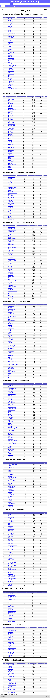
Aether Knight (11, 494)
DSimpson (10, 135)
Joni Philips (10, 78)
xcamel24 (10, 609)
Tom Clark (10, 273)
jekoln (9, 214)
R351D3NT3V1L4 (12, 313)
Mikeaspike (10, 329)
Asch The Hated (11, 480)
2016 (23, 4)
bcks (9, 537)
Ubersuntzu (10, 526)
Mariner (10, 295)
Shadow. (10, 352)
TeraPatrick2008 (12, 682)
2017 (25, 4)
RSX (9, 497)
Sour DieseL (11, 203)
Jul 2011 (27, 6)
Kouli (9, 72)
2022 (37, 4)
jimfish (9, 465)
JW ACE (10, 618)
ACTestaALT (11, 52)
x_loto (9, 190)
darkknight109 (11, 599)
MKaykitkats (11, 198)
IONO (9, 447)
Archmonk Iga (11, 277)
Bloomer (10, 261)
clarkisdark (10, 269)
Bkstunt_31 (10, 272)
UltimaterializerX (12, 280)
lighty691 (10, 558)
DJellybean (10, 144)
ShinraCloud (11, 643)
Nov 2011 (43, 6)
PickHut (10, 293)
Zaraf (9, 184)
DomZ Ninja (11, 58)
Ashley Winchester (12, 291)
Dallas (9, 333)
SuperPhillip (11, 244)
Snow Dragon (11, 71)
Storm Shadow (11, 692)
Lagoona (10, 358)
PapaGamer (11, 619)
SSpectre (10, 613)
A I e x (9, 50)
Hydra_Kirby (11, 430)
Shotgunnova (11, 34)
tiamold (9, 370)
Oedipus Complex (12, 443)
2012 (14, 4)
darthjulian (10, 298)
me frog (10, 151)
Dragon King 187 (12, 361)
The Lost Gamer (12, 33)
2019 (30, 4)
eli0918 (9, 341)
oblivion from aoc (12, 648)
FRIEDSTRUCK (12, 611)
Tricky (9, 82)
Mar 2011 (11, 6)
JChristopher (11, 156)
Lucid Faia (10, 207)
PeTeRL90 (10, 66)
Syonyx (10, 141)
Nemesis (10, 68)
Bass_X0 (10, 566)
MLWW (9, 484)
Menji (9, 357)
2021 (34, 4)
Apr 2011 (15, 6)
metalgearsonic (11, 595)
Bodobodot (10, 338)
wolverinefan (11, 231)
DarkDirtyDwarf (11, 486)
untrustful (10, 325)
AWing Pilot (10, 195)
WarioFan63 (11, 561)
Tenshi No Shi (11, 282)
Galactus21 (10, 257)
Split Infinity (11, 99)
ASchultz (10, 18)
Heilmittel (10, 584)
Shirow (9, 270)
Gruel (9, 234)
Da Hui (9, 27)
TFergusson (11, 148)
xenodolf (10, 263)
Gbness (10, 76)
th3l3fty (9, 373)
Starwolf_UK (11, 633)
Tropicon (10, 453)
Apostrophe (10, 206)
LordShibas (10, 253)
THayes (10, 23)
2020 (32, 4)
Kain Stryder (11, 163)
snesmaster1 (11, 179)
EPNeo (9, 405)
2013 (16, 4)
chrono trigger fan (12, 569)
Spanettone (11, 113)
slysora (10, 608)
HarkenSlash (11, 559)
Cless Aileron (11, 506)
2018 (27, 4)
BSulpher (10, 26)
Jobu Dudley (11, 434)
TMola (9, 646)
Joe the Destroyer (12, 238)
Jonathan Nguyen (12, 407)
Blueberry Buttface (12, 440)
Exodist (9, 292)
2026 (46, 4)
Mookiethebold (11, 320)
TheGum (10, 60)
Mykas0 (10, 90)
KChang (10, 40)
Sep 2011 (35, 6)
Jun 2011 (23, 6)
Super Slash (11, 128)
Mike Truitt (10, 310)
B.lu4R (9, 158)
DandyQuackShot (12, 260)
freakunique (10, 326)
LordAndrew (11, 518)
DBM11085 (10, 21)
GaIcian (10, 598)
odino (9, 20)
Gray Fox (10, 142)
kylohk (9, 112)
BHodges (10, 44)
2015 (20, 4)
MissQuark (10, 653)
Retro (9, 251)
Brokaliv (10, 489)
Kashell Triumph (12, 247)
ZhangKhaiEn (11, 689)
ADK (9, 75)
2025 (44, 4)
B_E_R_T (10, 478)
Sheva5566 (10, 505)
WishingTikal (11, 276)
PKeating (10, 204)
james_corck (11, 600)
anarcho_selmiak (12, 187)
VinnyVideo (10, 37)
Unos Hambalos (12, 685)
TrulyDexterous (11, 79)
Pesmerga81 (11, 543)
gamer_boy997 (11, 572)
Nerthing (10, 670)
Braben (9, 248)
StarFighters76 (11, 177)
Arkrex (9, 241)
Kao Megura (11, 62)
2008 (4, 4)
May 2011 (19, 6)
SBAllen (10, 418)
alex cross (10, 349)
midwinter (10, 266)
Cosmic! (10, 520)
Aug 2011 (31, 6)
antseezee (10, 47)
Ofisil (9, 243)
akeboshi (10, 585)
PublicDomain (11, 39)
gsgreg (9, 336)
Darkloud (10, 492)
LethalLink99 (11, 546)
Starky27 (10, 312)
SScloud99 (10, 639)
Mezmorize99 (11, 368)
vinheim (10, 145)
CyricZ (9, 43)
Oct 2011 (39, 6)
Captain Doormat (12, 345)
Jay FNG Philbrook (12, 427)
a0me (9, 531)
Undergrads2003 (12, 408)
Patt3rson (10, 134)
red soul (10, 616)
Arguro (9, 362)
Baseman (10, 335)
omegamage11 (11, 649)
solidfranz (10, 500)
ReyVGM (10, 194)
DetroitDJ (10, 132)
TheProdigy (10, 375)
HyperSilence (11, 328)
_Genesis (10, 552)
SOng (9, 121)
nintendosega (11, 264)
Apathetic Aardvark (12, 88)
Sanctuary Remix (12, 603)
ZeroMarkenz (11, 533)
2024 (41, 4)
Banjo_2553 (11, 160)
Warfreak (10, 55)
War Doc (10, 31)
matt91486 (10, 237)
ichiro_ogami (11, 468)
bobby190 (10, 332)
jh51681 (10, 354)
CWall (9, 167)
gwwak (9, 679)
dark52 (9, 53)
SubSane (10, 46)
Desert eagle (11, 351)
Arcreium (10, 602)
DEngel (9, 24)
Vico (9, 185)
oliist (9, 524)
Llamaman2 (10, 314)
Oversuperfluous (12, 578)
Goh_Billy (10, 42)
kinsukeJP (10, 217)
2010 (8, 4)
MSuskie (10, 279)
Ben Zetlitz (10, 330)
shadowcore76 (11, 371)
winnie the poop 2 (12, 63)
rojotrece (10, 481)
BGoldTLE (10, 534)
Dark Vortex (11, 69)
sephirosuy (10, 355)
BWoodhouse (11, 59)
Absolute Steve (11, 124)
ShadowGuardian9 (12, 296)
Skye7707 (10, 502)
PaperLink (10, 555)
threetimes (10, 111)
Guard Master (11, 182)
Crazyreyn (10, 49)
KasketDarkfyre (11, 227)
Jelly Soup (10, 442)
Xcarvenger (10, 437)
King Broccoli (11, 250)
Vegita (9, 283)
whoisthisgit (10, 444)
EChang (10, 153)
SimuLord (10, 615)
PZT (9, 556)
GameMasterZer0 (12, 467)
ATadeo (9, 319)
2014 (18, 4)
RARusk (10, 138)
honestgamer (11, 289)
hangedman (11, 256)
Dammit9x (10, 200)
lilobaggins (10, 323)
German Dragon (12, 164)
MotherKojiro (11, 606)
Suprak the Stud (12, 286)
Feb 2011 (7, 6)
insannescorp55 (11, 503)
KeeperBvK (10, 421)
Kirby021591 (11, 74)
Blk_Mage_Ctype (12, 562)
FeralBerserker (11, 612)
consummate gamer (12, 477)
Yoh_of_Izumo (11, 210)
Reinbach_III (11, 542)
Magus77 (10, 476)
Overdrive (10, 275)
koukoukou (10, 579)
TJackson (10, 84)
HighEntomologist (12, 596)
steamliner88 (11, 346)
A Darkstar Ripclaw (12, 545)
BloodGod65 (11, 240)
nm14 (9, 87)
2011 (11, 4)
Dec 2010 (4, 9)
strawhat (10, 85)
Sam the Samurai (12, 652)
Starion (9, 211)
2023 (39, 4)
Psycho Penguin (12, 65)
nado (9, 322)
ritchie (9, 30)
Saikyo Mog (10, 367)
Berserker (10, 106)
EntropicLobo (11, 36)
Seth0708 (10, 56)
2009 (6, 4)
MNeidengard (11, 125)
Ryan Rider (10, 359)
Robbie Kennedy (12, 316)
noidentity (10, 667)
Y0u (9, 582)
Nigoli (9, 493)
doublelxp (10, 581)
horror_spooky (11, 232)
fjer (9, 452)
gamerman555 (11, 197)
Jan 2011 (3, 6)
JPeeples (10, 235)
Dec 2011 (47, 6)
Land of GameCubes (13, 364)
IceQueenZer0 (11, 29)
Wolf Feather (11, 81)
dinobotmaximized (12, 365)
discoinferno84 (11, 228)
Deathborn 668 (11, 137)
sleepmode (10, 455)
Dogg (9, 377)
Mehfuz (9, 656)
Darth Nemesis (11, 219)
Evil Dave (10, 254)
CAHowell (10, 115)
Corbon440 (10, 201)
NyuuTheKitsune (12, 571)
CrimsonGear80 (11, 259)
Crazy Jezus (11, 415)
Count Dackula (11, 575)
